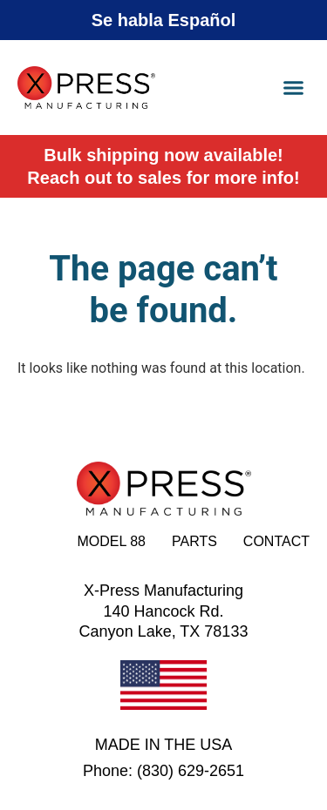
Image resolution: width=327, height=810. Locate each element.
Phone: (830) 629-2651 (163, 771)
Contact (276, 541)
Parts (194, 541)
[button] (293, 88)
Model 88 (111, 541)
